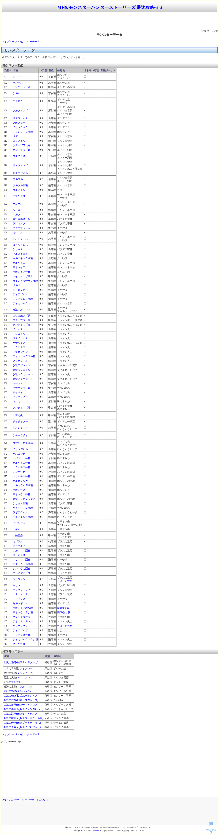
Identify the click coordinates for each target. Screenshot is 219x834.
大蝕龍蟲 (18, 535)
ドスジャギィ (20, 427)
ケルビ (16, 93)
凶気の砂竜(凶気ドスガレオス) (21, 700)
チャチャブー (20, 421)
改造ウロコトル (21, 370)
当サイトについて (39, 799)
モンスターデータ (30, 41)
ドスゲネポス (20, 238)
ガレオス (18, 232)
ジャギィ (18, 392)
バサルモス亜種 (21, 476)
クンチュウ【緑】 (23, 407)
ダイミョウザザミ (23, 276)
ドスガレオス (20, 290)
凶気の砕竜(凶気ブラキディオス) (22, 722)
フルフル (18, 179)
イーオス (18, 329)
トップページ (9, 41)
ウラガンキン (20, 351)
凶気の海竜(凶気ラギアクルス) (21, 713)
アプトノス (19, 76)
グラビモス (19, 347)
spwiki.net (95, 831)
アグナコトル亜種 (23, 564)
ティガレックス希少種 (25, 639)
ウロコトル (19, 333)
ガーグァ (18, 383)
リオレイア (19, 267)
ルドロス (18, 210)
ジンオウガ (19, 472)
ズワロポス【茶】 (23, 315)
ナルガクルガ (20, 481)
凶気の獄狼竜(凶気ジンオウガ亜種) (23, 718)
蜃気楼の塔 (63, 608)
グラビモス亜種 (21, 467)
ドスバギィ (19, 546)
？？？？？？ (20, 626)
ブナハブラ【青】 (23, 388)
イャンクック (20, 127)
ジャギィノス (20, 397)
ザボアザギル (20, 173)
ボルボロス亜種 (21, 550)
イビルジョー (20, 523)
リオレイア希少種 (23, 608)
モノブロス (19, 599)
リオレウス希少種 (23, 612)
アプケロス (19, 196)
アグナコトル (20, 361)
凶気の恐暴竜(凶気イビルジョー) (22, 727)
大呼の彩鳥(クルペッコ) (17, 691)
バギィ (16, 529)
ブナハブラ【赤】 (23, 320)
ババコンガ (19, 453)
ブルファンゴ (20, 110)
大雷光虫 (18, 415)
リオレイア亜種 (21, 272)
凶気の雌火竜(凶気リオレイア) (21, 695)
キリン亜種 (19, 644)
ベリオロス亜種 (21, 559)
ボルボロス (19, 285)
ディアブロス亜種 (23, 299)
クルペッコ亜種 (21, 462)
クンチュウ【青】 (23, 150)
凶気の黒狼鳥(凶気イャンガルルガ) (23, 709)
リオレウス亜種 (21, 494)
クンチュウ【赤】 (23, 324)
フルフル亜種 (20, 185)
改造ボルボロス (21, 309)
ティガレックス (21, 303)
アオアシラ (19, 122)
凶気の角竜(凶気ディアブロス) (21, 704)
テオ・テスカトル (23, 621)
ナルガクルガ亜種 (23, 485)
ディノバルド (20, 630)
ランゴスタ (19, 223)
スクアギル (19, 141)
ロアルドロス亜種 (23, 443)
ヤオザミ (18, 101)
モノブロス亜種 (21, 635)
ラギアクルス (20, 512)
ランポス (18, 82)
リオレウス (19, 490)
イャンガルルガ (21, 449)
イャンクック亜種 (23, 131)
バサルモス (19, 342)
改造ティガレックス (24, 499)
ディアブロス (20, 294)
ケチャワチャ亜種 (23, 508)
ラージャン (19, 579)
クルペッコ (19, 263)
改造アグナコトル (23, 379)
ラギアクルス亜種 (23, 517)
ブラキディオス (21, 573)
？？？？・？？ (21, 590)
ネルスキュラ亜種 (23, 258)
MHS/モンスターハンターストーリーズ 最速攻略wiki (109, 7)
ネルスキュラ (20, 253)
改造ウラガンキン (23, 374)
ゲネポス (18, 203)
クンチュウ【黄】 (23, 87)
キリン (16, 585)
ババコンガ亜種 (21, 458)
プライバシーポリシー (14, 799)
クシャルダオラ (21, 617)
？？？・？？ (20, 594)
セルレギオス (20, 603)
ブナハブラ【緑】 (23, 145)
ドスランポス (20, 118)
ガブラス (18, 541)
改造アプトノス (21, 365)
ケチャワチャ (20, 435)
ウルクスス (19, 156)
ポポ (15, 136)
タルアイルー (20, 190)
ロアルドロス (20, 244)
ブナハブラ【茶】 (23, 228)
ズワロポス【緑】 (23, 219)
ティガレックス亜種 (24, 356)
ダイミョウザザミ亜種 (25, 281)
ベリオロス (19, 555)
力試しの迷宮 (64, 581)
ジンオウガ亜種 (21, 568)
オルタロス (19, 214)
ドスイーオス (20, 338)
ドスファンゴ (20, 165)
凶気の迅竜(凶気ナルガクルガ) (21, 662)
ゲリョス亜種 (20, 503)
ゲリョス (18, 249)
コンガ (16, 401)
